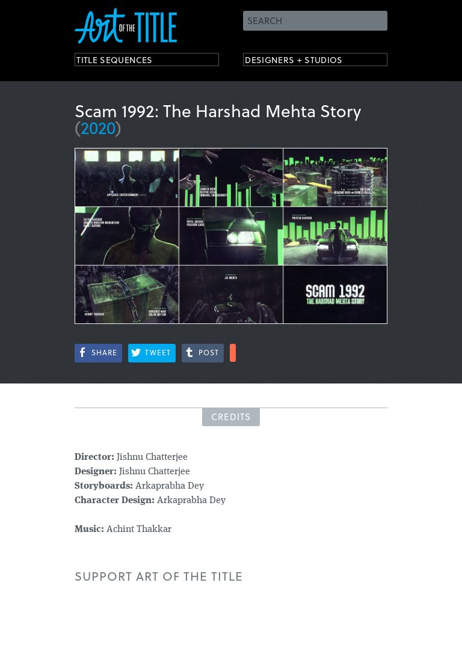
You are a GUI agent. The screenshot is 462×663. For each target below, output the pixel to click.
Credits (231, 416)
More (233, 353)
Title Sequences (125, 62)
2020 (98, 127)
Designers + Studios (307, 62)
